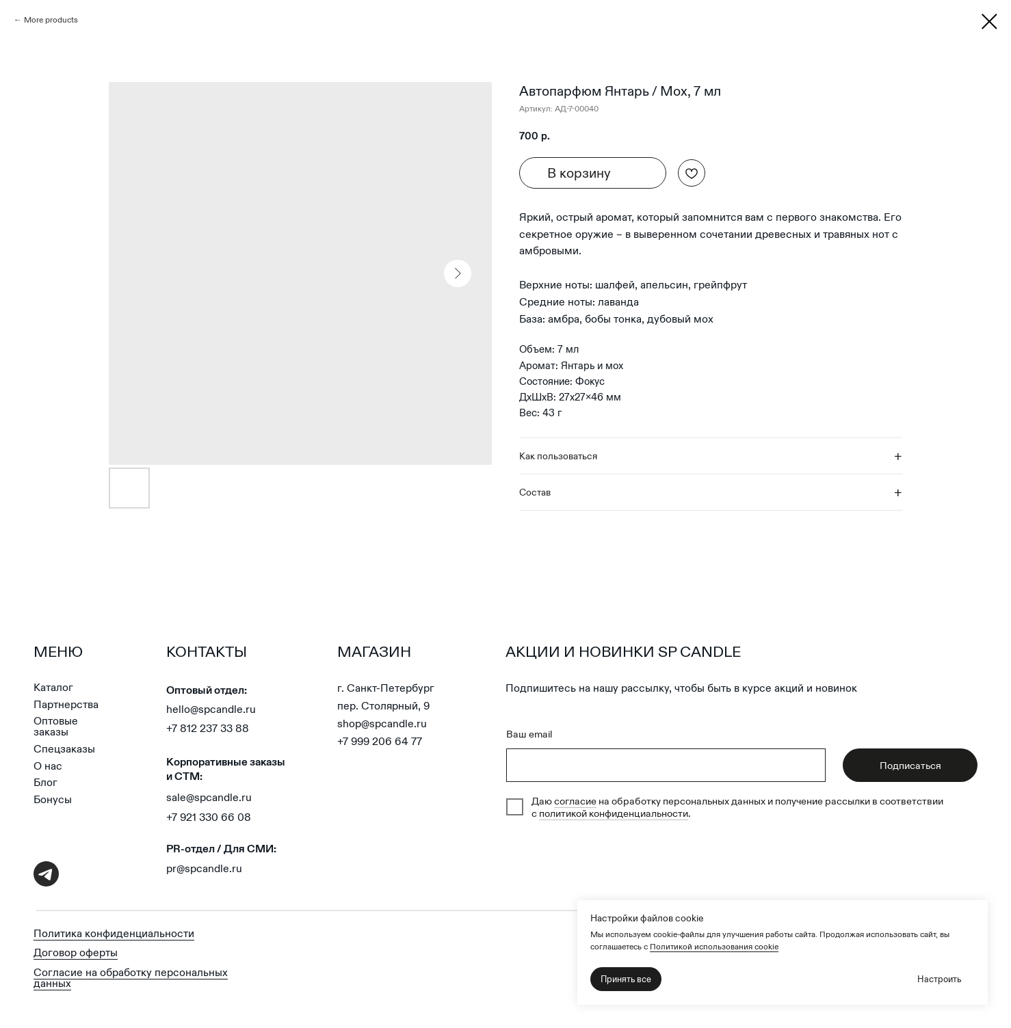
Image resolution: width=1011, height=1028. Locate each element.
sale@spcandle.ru (209, 797)
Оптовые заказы (56, 726)
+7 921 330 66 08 (208, 817)
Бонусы (53, 799)
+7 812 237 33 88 (207, 728)
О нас (48, 765)
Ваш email (529, 734)
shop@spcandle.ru (382, 723)
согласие (575, 801)
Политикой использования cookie (714, 946)
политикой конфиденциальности (613, 813)
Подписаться (910, 765)
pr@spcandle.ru (204, 868)
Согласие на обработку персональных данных (131, 978)
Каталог (53, 687)
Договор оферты (76, 952)
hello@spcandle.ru (211, 709)
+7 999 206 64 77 (379, 741)
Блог (45, 782)
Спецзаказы (64, 748)
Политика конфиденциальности (114, 933)
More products (51, 19)
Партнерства (66, 704)
